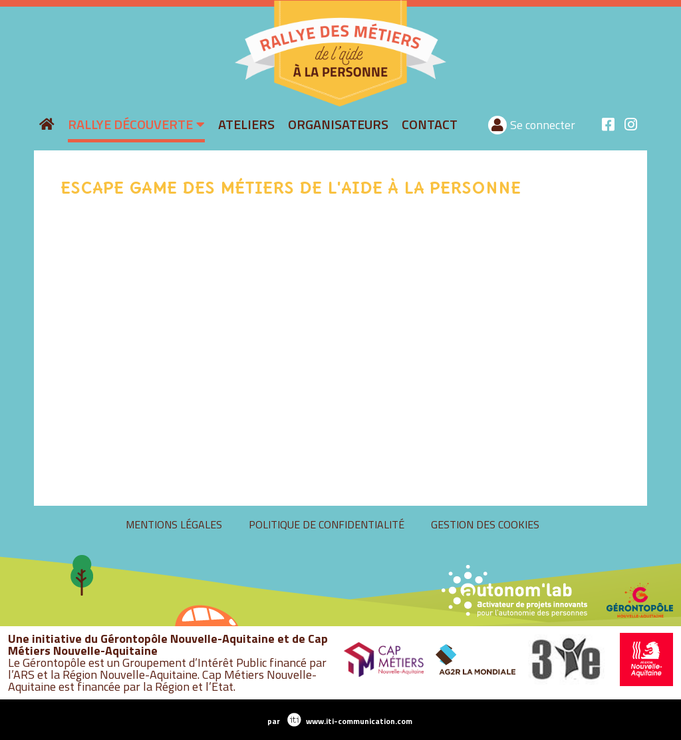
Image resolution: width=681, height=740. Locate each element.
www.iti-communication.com (359, 721)
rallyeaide (227, 104)
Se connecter (542, 125)
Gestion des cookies (485, 524)
